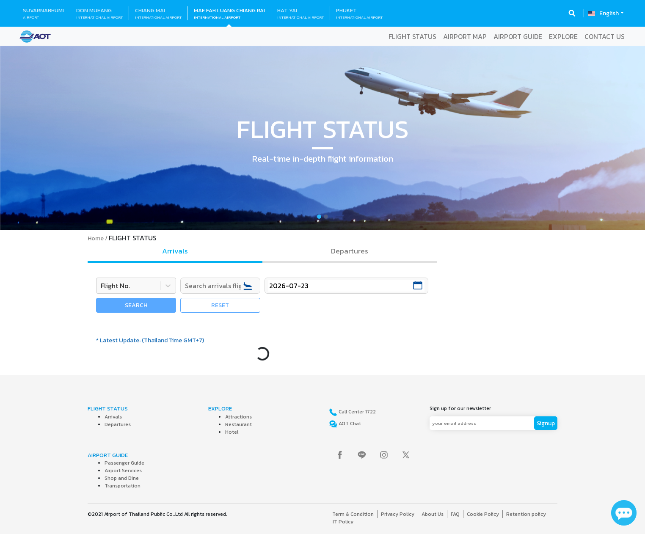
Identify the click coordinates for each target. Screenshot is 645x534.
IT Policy (343, 522)
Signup (546, 423)
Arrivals (113, 417)
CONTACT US (604, 36)
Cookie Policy (483, 514)
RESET (220, 305)
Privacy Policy (397, 514)
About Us (433, 514)
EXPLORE (563, 36)
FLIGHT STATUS (412, 36)
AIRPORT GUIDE (517, 36)
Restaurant (238, 424)
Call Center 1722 (356, 412)
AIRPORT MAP (465, 36)
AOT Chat (349, 423)
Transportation (123, 486)
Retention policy (526, 514)
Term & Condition (353, 514)
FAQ (455, 514)
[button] (48, 138)
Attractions (238, 417)
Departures (118, 424)
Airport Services (123, 470)
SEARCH (136, 305)
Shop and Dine (122, 478)
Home (96, 238)
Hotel (231, 432)
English (609, 13)
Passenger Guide (124, 463)
